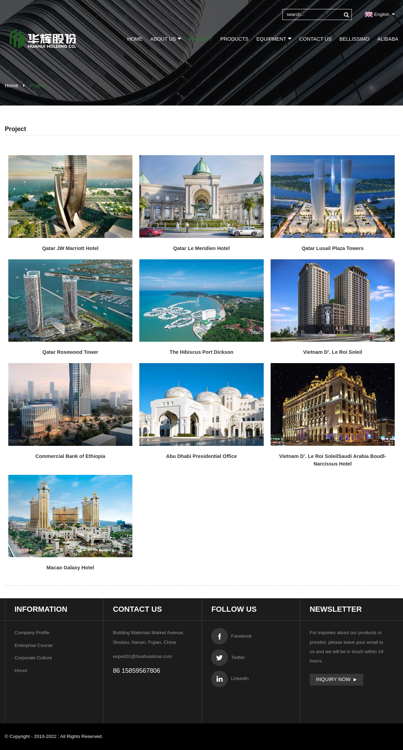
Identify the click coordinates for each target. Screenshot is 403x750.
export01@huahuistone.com (142, 656)
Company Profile (32, 632)
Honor (21, 670)
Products (234, 39)
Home (134, 39)
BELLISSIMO (354, 39)
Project (200, 39)
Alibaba (388, 39)
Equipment (273, 38)
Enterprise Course (34, 645)
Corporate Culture (33, 657)
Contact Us (315, 39)
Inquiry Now (333, 679)
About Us (165, 38)
